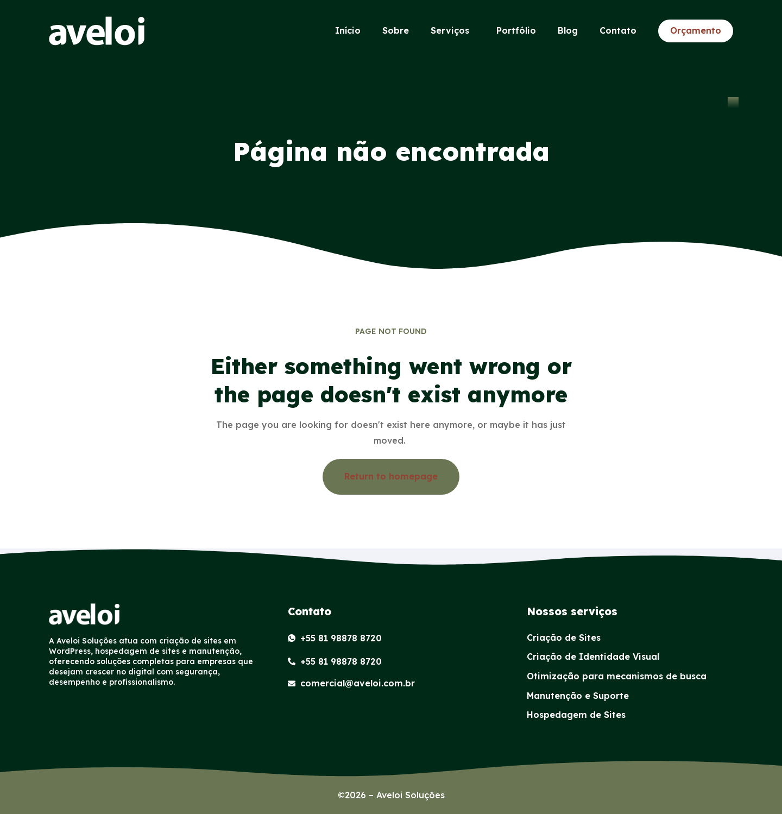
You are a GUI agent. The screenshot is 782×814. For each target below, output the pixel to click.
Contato (618, 30)
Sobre (395, 30)
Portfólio (516, 30)
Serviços (453, 30)
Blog (568, 30)
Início (348, 30)
